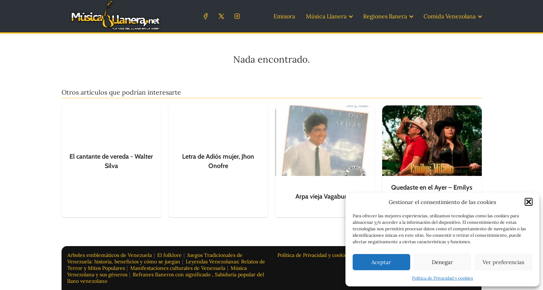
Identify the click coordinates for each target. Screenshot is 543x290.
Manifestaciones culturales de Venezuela (177, 268)
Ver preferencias (503, 262)
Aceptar (381, 262)
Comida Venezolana (450, 16)
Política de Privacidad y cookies (442, 278)
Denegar (442, 262)
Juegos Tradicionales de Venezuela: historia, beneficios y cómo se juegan (155, 258)
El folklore (169, 255)
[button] (528, 201)
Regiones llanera (385, 16)
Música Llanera (326, 16)
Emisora (284, 16)
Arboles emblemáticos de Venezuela (109, 255)
